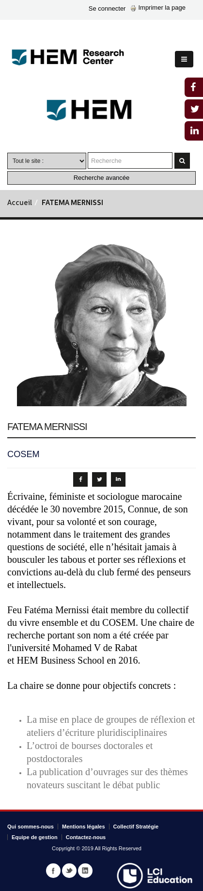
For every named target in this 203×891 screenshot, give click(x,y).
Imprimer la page (158, 7)
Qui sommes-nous (30, 826)
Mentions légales (83, 826)
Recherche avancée (102, 177)
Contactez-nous (86, 837)
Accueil (19, 203)
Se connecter (107, 8)
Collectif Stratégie (136, 826)
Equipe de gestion (35, 837)
